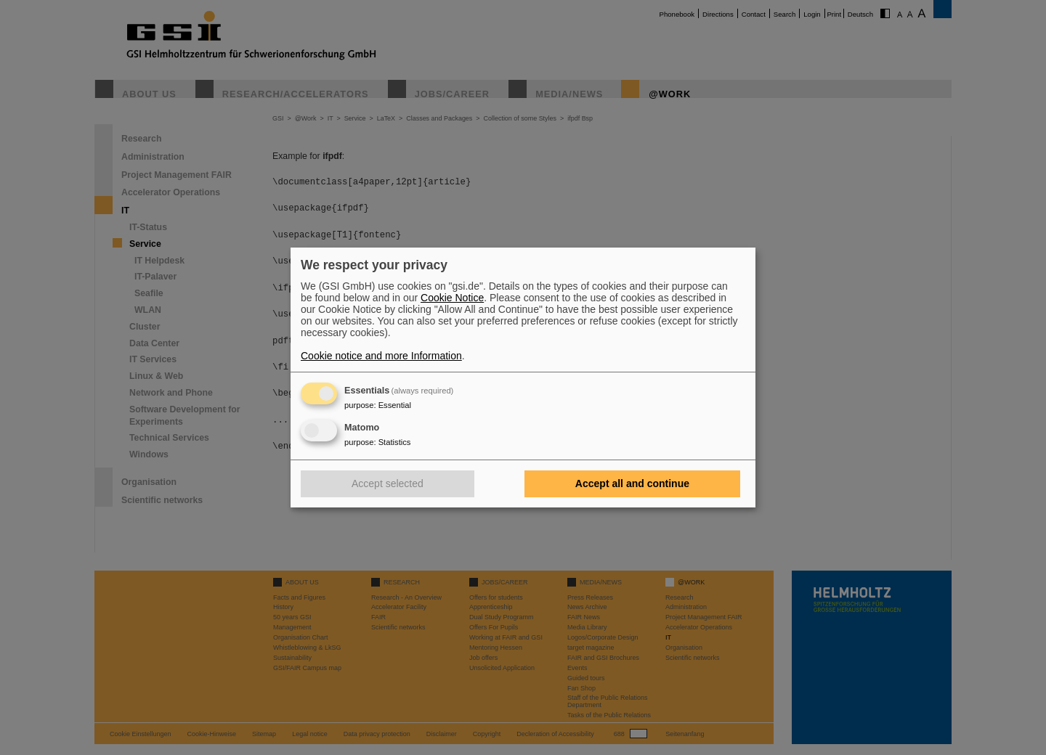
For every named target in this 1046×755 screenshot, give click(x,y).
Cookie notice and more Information (381, 356)
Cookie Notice (452, 297)
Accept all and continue (632, 483)
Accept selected (387, 483)
